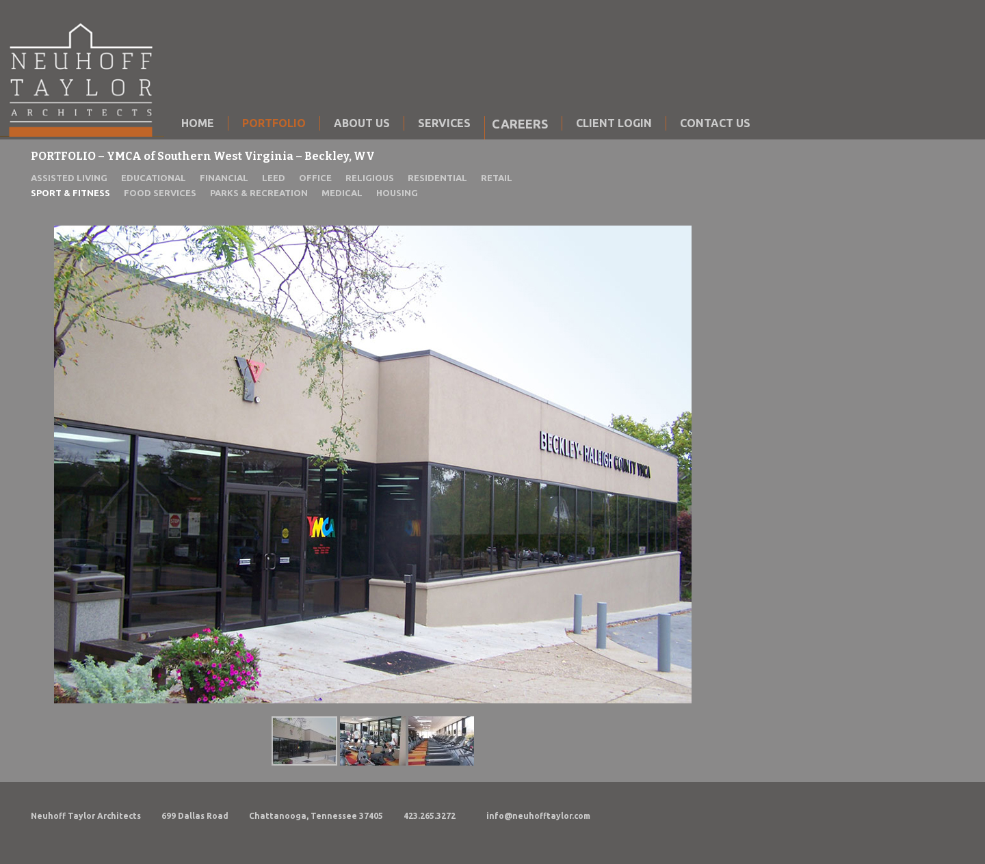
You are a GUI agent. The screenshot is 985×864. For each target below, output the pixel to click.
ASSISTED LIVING (69, 178)
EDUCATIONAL (153, 178)
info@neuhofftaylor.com (538, 815)
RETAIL (496, 178)
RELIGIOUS (369, 178)
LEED (273, 178)
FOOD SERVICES (160, 193)
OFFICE (315, 178)
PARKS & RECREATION (259, 193)
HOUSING (397, 193)
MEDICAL (342, 193)
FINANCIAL (224, 178)
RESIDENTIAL (437, 178)
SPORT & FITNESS (70, 193)
